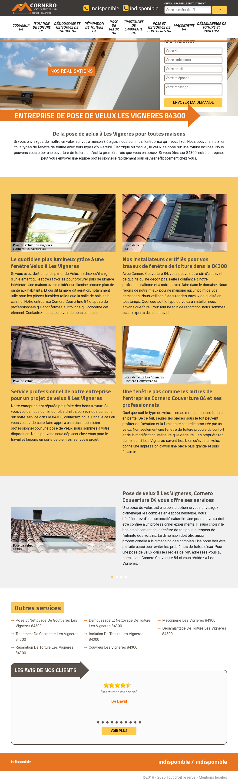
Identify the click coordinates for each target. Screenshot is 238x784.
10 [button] (140, 722)
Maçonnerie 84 (184, 27)
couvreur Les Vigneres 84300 (113, 647)
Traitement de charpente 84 (133, 27)
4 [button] (126, 577)
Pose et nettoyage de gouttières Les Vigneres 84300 (46, 623)
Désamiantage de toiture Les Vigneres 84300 (194, 631)
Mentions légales (213, 777)
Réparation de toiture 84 (94, 27)
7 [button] (126, 722)
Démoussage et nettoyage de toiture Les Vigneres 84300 (119, 623)
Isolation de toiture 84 (41, 27)
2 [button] (117, 577)
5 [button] (117, 722)
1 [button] (112, 577)
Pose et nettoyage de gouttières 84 (159, 27)
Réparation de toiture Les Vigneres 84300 (44, 650)
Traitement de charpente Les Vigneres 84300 (47, 637)
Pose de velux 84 (114, 27)
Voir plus (119, 731)
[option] (119, 530)
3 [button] (121, 577)
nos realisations (71, 71)
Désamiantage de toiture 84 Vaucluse (211, 27)
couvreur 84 (20, 27)
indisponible (101, 8)
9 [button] (135, 722)
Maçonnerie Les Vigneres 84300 (188, 620)
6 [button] (121, 722)
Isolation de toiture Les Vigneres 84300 (116, 637)
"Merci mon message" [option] (119, 693)
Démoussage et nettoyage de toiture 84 (67, 27)
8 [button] (130, 722)
